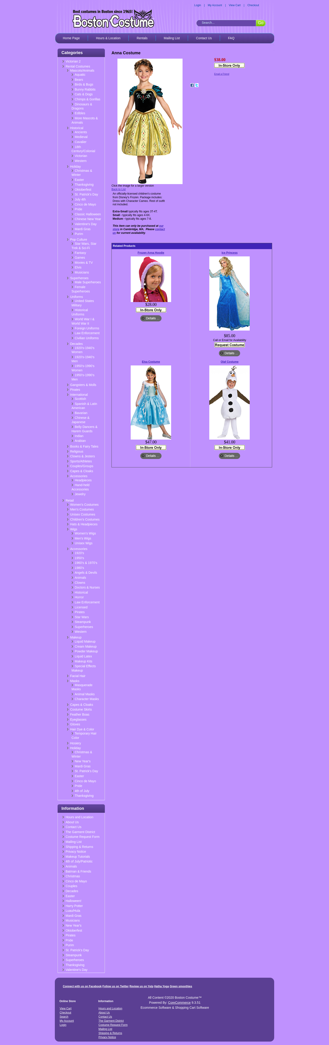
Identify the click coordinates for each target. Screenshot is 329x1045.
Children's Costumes (85, 519)
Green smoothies (181, 986)
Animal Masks (85, 694)
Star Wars (82, 617)
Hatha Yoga (161, 986)
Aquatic (80, 74)
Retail (70, 500)
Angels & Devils (86, 572)
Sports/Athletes (81, 461)
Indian (79, 436)
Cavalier (80, 142)
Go (260, 23)
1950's (79, 558)
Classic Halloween (88, 214)
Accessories (78, 476)
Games (80, 257)
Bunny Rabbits (85, 89)
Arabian (80, 441)
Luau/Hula (73, 910)
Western (81, 161)
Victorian (81, 156)
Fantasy (80, 253)
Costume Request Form (83, 837)
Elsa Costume (151, 361)
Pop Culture (78, 239)
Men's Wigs (83, 538)
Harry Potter (74, 906)
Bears (79, 79)
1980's (79, 568)
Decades (76, 344)
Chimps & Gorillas (87, 99)
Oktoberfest (83, 189)
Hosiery (75, 743)
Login (197, 5)
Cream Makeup (86, 646)
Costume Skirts (81, 709)
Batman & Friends (78, 871)
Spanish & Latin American (84, 406)
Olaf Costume (230, 361)
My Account (215, 5)
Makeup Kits (83, 661)
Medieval (81, 137)
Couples (71, 886)
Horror (79, 597)
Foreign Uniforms (87, 328)
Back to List (118, 189)
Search (64, 1016)
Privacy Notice (76, 851)
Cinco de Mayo (85, 204)
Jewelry (80, 494)
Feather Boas (79, 714)
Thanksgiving (84, 184)
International (79, 394)
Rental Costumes (78, 66)
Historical (76, 128)
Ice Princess (230, 252)
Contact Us (204, 38)
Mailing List (172, 38)
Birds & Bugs (84, 84)
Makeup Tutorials (78, 856)
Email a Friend (221, 74)
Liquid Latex (83, 656)
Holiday (75, 166)
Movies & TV (84, 262)
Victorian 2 (73, 61)
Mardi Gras (82, 229)
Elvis (78, 267)
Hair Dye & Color (82, 729)
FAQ (231, 38)
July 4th (80, 199)
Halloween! (73, 901)
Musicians (82, 272)
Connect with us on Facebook (82, 986)
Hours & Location (108, 38)
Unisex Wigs (84, 543)
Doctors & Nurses (87, 587)
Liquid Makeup (85, 641)
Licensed (81, 607)
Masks (74, 681)
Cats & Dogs (84, 94)
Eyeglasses (78, 719)
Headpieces (83, 480)
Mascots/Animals (82, 70)
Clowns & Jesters (82, 456)
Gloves (75, 724)
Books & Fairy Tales (84, 446)
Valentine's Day (86, 224)
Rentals (142, 38)
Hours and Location (79, 817)
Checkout (253, 5)
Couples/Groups (81, 466)
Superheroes (79, 278)
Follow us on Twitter (115, 986)
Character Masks (87, 699)
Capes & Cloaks (81, 471)
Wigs (73, 529)
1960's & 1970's (86, 563)
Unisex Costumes (82, 514)
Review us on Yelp (141, 986)
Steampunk (83, 622)
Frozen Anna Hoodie (151, 252)
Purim (79, 234)
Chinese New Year (88, 219)
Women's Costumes (84, 504)
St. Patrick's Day (86, 194)
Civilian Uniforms (87, 338)
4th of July (82, 791)
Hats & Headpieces (84, 524)
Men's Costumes (82, 509)
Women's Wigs (85, 533)
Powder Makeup (86, 651)
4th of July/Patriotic (79, 861)
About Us (72, 822)
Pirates (75, 389)
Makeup (76, 637)
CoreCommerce (179, 1002)
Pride (78, 209)
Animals (80, 577)
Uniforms (76, 297)
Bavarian (81, 413)
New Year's (83, 761)
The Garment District (80, 832)
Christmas (73, 876)
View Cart (235, 5)
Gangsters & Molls (83, 385)
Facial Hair (77, 676)
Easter (79, 180)
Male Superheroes (88, 282)
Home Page (71, 38)
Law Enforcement (87, 333)
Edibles (80, 113)
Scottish (80, 399)
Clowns (80, 582)
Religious (76, 451)
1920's (79, 553)
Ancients (81, 132)
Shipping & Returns (79, 847)
